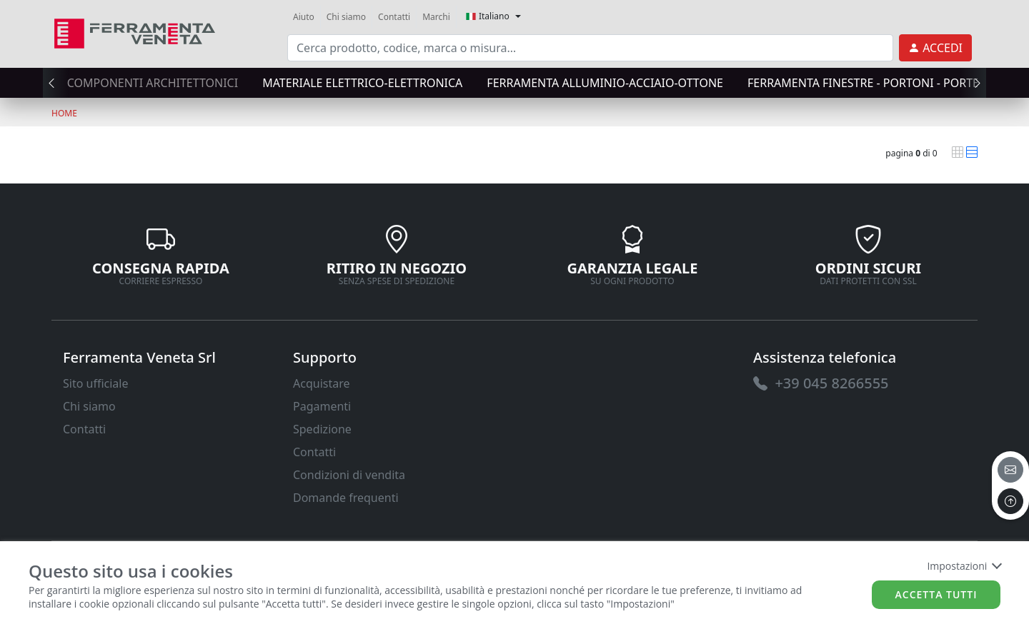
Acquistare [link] (321, 383)
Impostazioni (963, 566)
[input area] (590, 47)
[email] (1010, 470)
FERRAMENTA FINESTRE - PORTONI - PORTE (863, 83)
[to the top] (1010, 501)
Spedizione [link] (322, 429)
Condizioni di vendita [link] (349, 475)
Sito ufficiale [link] (96, 383)
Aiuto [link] (303, 17)
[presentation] (56, 83)
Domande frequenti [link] (346, 497)
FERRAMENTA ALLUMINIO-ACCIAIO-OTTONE (605, 83)
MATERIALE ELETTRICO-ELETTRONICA (362, 83)
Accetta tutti (936, 594)
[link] (134, 32)
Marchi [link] (436, 17)
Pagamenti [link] (322, 406)
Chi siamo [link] (346, 17)
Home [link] (64, 113)
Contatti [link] (394, 17)
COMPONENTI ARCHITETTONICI (152, 83)
